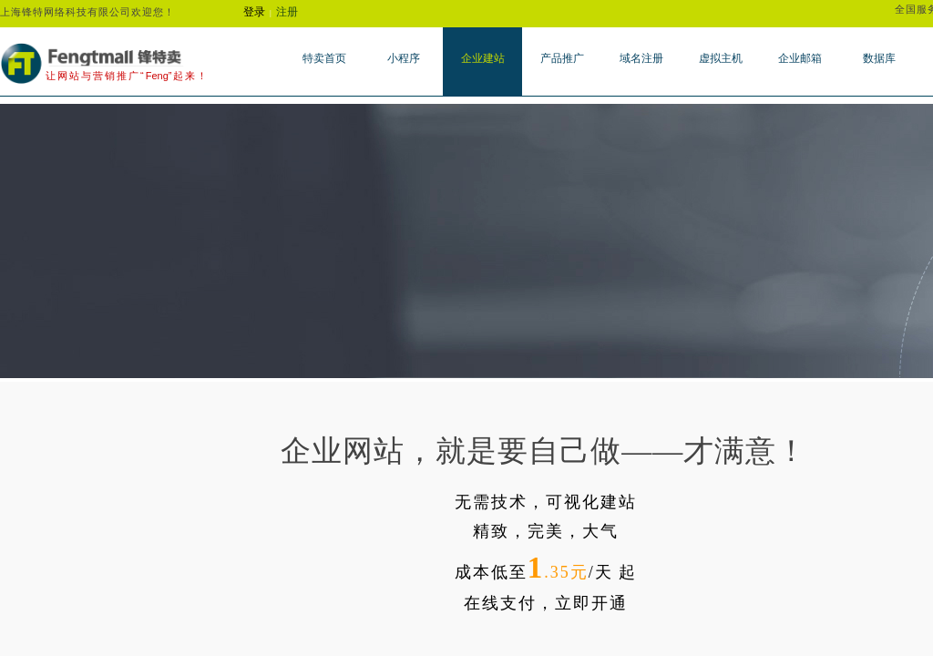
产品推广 (562, 58)
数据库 (879, 58)
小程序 (403, 58)
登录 (254, 11)
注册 (287, 11)
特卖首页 (324, 58)
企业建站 (483, 58)
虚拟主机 (721, 58)
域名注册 (641, 58)
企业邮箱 (800, 58)
